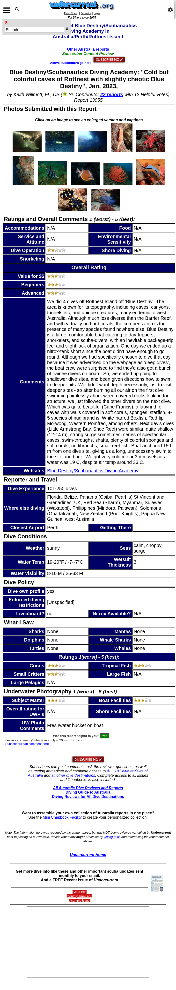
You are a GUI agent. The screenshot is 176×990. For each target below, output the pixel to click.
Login (97, 13)
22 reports (111, 94)
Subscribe (86, 13)
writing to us (112, 837)
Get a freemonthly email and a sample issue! (79, 896)
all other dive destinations (73, 775)
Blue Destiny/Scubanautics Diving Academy (92, 470)
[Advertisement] (88, 942)
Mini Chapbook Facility (62, 817)
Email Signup (71, 13)
